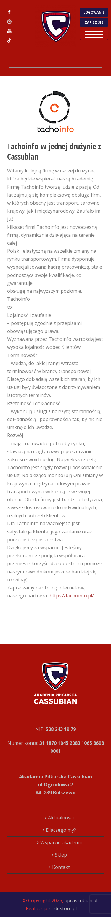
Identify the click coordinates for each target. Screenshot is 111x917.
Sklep (61, 855)
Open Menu (94, 34)
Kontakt (61, 867)
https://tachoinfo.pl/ (71, 595)
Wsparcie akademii (61, 842)
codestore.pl (63, 908)
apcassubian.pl (81, 900)
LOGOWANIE (93, 12)
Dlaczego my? (61, 830)
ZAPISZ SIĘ (94, 22)
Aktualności (61, 817)
